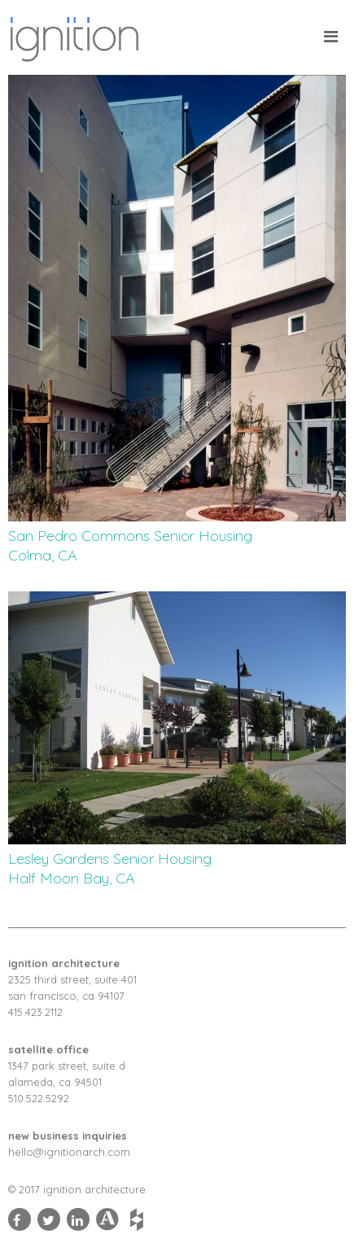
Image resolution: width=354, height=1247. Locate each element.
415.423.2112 (35, 1011)
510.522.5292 (38, 1098)
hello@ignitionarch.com (69, 1151)
